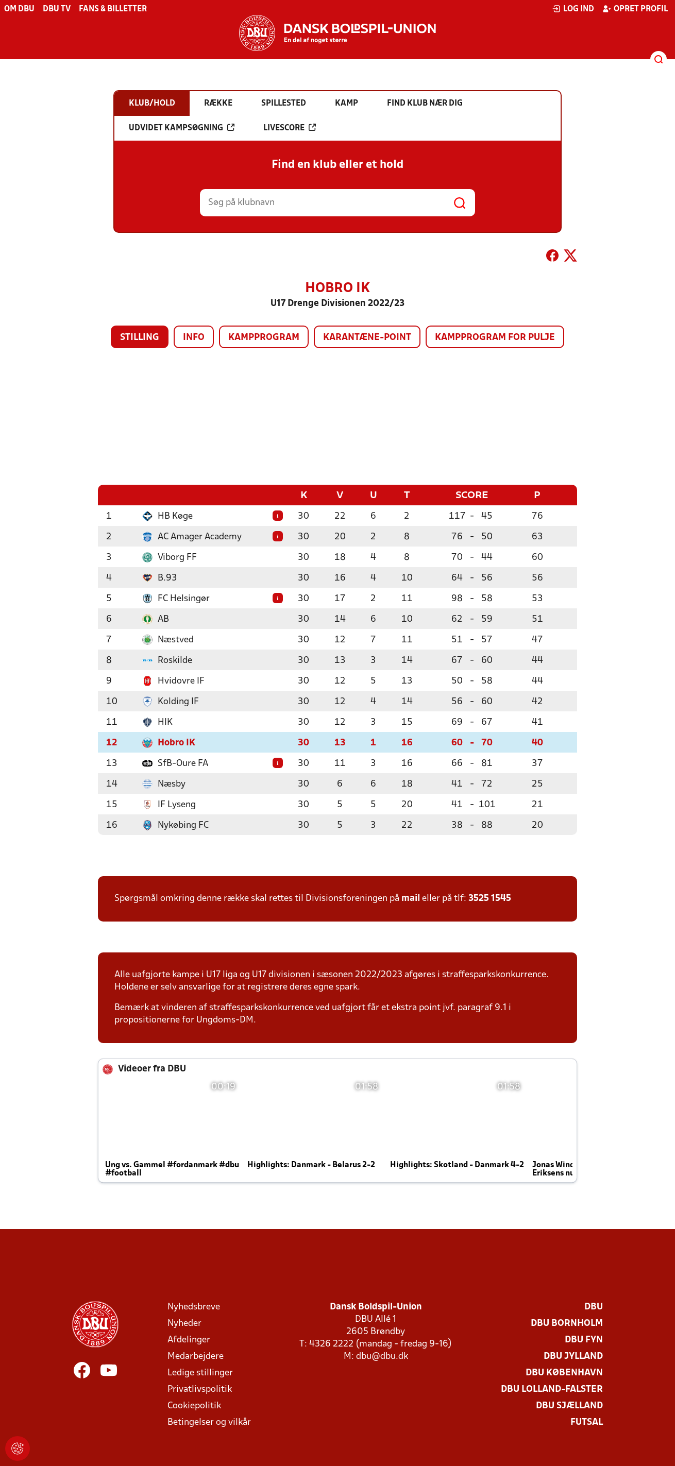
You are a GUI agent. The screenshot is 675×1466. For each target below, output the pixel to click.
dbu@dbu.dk (382, 1356)
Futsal (586, 1422)
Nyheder (184, 1323)
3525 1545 (489, 898)
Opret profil (635, 8)
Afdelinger (188, 1339)
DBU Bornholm (567, 1323)
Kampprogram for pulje (495, 337)
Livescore (289, 128)
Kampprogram (263, 337)
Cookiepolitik (194, 1405)
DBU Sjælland (569, 1405)
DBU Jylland (573, 1356)
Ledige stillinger (200, 1372)
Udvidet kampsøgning (181, 128)
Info (194, 337)
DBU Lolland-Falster (552, 1389)
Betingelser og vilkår (209, 1422)
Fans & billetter (113, 9)
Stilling (139, 337)
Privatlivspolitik (199, 1389)
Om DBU (19, 9)
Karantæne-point (367, 337)
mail (410, 898)
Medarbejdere (195, 1356)
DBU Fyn (584, 1339)
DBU (593, 1306)
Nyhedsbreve (193, 1306)
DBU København (564, 1372)
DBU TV (57, 9)
